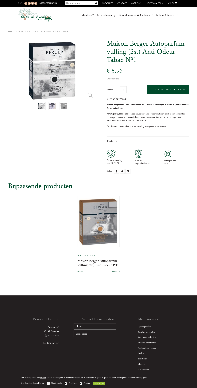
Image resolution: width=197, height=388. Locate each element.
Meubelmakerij (106, 15)
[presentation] (94, 346)
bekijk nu (116, 272)
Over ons (136, 3)
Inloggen (141, 364)
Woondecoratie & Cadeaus (134, 15)
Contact (122, 3)
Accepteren (99, 383)
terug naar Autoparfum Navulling (41, 32)
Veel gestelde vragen (147, 348)
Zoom (90, 95)
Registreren (142, 359)
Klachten (141, 353)
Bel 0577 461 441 (51, 343)
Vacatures (107, 3)
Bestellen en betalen (146, 332)
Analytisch (73, 383)
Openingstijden (144, 327)
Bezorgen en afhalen (147, 337)
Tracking (87, 383)
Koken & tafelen (165, 15)
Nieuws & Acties (154, 3)
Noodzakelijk (56, 383)
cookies (43, 378)
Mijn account (143, 370)
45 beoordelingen (48, 3)
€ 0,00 (172, 3)
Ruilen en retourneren (147, 343)
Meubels (86, 15)
